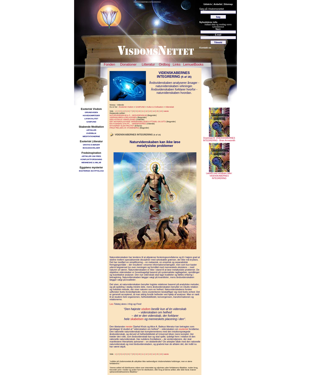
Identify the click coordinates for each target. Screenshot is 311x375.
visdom (145, 309)
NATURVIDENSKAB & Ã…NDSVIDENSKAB (128, 115)
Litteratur (148, 64)
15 (157, 111)
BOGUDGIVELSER (91, 148)
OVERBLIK (91, 133)
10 (139, 111)
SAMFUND (91, 122)
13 (150, 111)
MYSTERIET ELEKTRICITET (122, 126)
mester (129, 326)
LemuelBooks (193, 64)
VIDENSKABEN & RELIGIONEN (123, 117)
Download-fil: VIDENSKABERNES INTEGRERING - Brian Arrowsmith (219, 138)
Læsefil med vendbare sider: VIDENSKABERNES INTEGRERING (219, 174)
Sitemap (228, 4)
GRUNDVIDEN (91, 112)
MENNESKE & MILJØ (91, 162)
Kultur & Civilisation (155, 107)
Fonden (109, 64)
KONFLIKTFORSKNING (91, 159)
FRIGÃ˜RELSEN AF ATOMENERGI (124, 128)
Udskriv (208, 4)
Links (176, 64)
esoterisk (183, 329)
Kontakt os (205, 47)
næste (166, 111)
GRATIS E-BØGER (91, 145)
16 (161, 111)
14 (154, 111)
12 (146, 111)
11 (143, 111)
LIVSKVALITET (91, 118)
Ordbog (164, 64)
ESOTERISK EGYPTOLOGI (91, 171)
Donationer (128, 64)
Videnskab (169, 107)
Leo (111, 304)
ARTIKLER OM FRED (91, 156)
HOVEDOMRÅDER (91, 115)
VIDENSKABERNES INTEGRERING (147, 2)
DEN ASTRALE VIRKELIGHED (123, 119)
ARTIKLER (91, 130)
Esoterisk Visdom (126, 107)
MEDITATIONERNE (91, 136)
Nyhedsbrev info (208, 22)
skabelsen (137, 319)
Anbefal (218, 4)
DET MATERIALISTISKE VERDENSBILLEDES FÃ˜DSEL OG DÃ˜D (138, 122)
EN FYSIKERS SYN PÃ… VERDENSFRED (128, 124)
